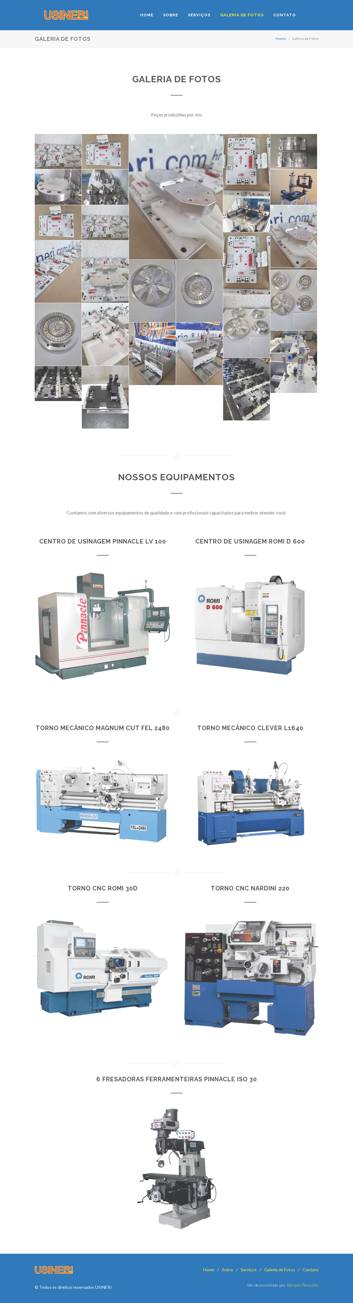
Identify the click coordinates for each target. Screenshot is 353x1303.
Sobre (227, 1269)
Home (281, 38)
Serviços (249, 1269)
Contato (311, 1269)
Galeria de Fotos (279, 1269)
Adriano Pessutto (303, 1285)
